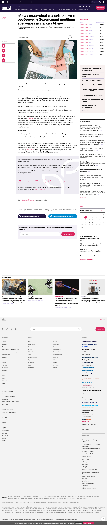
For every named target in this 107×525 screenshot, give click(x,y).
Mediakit (4, 350)
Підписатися (100, 7)
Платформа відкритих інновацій (91, 394)
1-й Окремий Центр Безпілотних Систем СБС (91, 449)
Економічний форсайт (88, 376)
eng (19, 6)
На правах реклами (7, 395)
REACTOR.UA (100, 2)
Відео (3, 379)
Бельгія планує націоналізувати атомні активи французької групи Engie (91, 181)
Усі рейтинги (85, 114)
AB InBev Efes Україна (88, 455)
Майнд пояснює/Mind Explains (10, 405)
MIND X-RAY (85, 425)
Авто (29, 369)
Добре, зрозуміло (88, 523)
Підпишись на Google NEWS (31, 216)
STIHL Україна (85, 465)
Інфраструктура (57, 358)
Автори (4, 426)
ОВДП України (84, 23)
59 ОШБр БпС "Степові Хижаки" (91, 452)
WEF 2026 (85, 350)
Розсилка (4, 361)
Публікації (21, 2)
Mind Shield (5, 439)
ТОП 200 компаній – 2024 (91, 84)
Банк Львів (85, 468)
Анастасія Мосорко (28, 200)
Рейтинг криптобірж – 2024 (92, 89)
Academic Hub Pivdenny (88, 457)
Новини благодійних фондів (9, 416)
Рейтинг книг (85, 433)
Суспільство (31, 363)
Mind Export (85, 363)
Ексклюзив (5, 408)
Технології (56, 356)
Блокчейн (56, 369)
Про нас (4, 345)
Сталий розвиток (87, 389)
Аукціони (46, 2)
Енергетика (43, 9)
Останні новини (85, 125)
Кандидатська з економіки (89, 428)
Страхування (61, 9)
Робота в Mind (6, 358)
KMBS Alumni (91, 2)
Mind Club (61, 2)
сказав (28, 90)
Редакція (4, 348)
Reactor (4, 442)
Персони (4, 421)
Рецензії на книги (86, 396)
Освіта (74, 9)
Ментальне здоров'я (87, 369)
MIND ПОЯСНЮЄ (87, 386)
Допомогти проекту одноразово (63, 181)
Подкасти (34, 2)
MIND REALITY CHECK (88, 353)
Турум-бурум (85, 485)
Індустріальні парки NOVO (89, 473)
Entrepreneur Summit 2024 (90, 406)
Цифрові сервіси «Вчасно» (89, 492)
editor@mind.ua (40, 189)
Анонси (41, 2)
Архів (51, 2)
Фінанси (55, 363)
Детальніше (78, 523)
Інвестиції (52, 9)
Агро (29, 358)
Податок (20, 205)
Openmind (28, 2)
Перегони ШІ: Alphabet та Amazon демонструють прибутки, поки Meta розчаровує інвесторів (92, 196)
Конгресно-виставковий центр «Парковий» (90, 477)
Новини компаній (6, 397)
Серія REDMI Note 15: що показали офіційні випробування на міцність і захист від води (93, 304)
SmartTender (85, 463)
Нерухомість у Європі (88, 371)
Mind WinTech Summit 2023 (90, 409)
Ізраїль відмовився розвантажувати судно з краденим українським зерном (92, 167)
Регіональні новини (21, 9)
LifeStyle (30, 356)
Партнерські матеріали (8, 400)
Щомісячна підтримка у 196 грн (32, 181)
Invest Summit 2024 (87, 403)
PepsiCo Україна (86, 460)
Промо (83, 300)
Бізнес (36, 9)
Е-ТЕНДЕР (84, 470)
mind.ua (61, 506)
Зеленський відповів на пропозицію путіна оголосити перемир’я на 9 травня (43, 137)
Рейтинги (4, 374)
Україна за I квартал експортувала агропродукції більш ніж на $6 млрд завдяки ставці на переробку (92, 146)
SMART (86, 423)
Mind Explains (58, 300)
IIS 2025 (84, 356)
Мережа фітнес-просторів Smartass (89, 481)
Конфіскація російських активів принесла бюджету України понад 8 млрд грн (43, 134)
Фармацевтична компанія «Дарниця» (89, 488)
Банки (68, 9)
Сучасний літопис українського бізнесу (91, 383)
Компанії (4, 424)
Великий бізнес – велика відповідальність (88, 419)
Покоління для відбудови (89, 345)
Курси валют (5, 434)
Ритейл (55, 366)
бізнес (27, 205)
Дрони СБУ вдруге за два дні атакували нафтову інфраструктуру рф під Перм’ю (92, 189)
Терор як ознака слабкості (89, 260)
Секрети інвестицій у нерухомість (88, 415)
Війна (31, 9)
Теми (3, 390)
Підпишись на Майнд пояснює (62, 216)
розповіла (30, 150)
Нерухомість (81, 9)
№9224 (30, 118)
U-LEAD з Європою (88, 366)
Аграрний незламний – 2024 (92, 99)
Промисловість (32, 361)
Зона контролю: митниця (89, 348)
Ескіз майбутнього (87, 374)
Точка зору (5, 403)
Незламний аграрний (88, 411)
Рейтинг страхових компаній (90, 431)
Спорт (55, 371)
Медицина (31, 371)
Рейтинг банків (86, 358)
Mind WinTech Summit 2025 (90, 361)
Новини (15, 2)
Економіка (31, 366)
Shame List (85, 379)
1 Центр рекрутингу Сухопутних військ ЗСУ (90, 444)
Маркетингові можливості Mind (10, 353)
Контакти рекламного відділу (10, 356)
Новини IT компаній (7, 413)
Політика (55, 361)
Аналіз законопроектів (88, 391)
